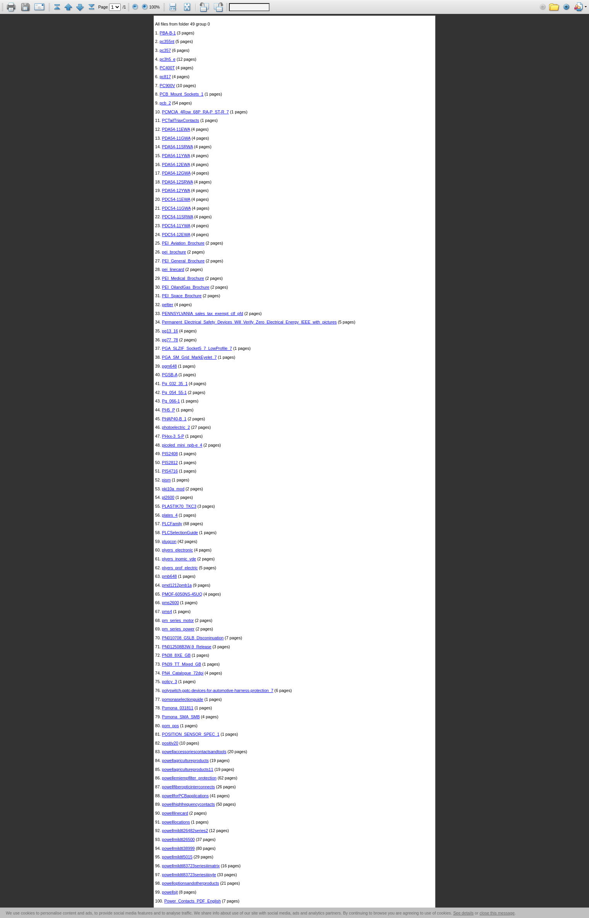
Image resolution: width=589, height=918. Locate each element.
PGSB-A (170, 374)
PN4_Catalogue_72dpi (182, 673)
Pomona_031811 (177, 708)
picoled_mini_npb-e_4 (182, 445)
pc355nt (167, 41)
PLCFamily (172, 523)
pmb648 (169, 576)
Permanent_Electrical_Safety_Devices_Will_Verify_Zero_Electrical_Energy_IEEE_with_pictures (249, 322)
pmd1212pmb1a (177, 585)
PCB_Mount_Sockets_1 (181, 94)
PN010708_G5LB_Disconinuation (193, 637)
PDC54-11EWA (176, 199)
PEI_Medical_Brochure (183, 278)
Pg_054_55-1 (174, 392)
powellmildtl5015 (177, 857)
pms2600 (170, 602)
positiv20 (170, 743)
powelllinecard (175, 813)
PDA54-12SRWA (177, 182)
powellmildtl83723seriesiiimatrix (191, 865)
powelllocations (176, 822)
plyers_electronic (177, 550)
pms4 (167, 611)
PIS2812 (170, 462)
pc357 (165, 50)
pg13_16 (170, 331)
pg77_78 (170, 339)
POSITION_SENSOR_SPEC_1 (191, 734)
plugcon (169, 541)
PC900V (167, 85)
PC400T (167, 67)
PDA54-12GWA (176, 173)
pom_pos (170, 725)
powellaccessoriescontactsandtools (194, 751)
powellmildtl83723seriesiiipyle (189, 874)
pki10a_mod (173, 488)
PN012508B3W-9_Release (187, 646)
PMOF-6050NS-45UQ (182, 594)
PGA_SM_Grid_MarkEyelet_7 (189, 357)
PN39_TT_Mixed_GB (181, 664)
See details (463, 913)
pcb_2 (165, 103)
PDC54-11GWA (176, 208)
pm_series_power (178, 629)
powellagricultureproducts (185, 760)
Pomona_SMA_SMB (181, 716)
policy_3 (169, 681)
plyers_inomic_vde (179, 559)
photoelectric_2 (176, 427)
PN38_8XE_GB (176, 655)
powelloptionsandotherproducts (190, 883)
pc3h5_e (168, 59)
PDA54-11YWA (176, 155)
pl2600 (168, 497)
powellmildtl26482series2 (185, 830)
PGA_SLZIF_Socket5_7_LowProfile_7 (197, 348)
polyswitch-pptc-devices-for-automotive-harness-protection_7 (217, 690)
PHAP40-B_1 (174, 418)
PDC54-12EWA (176, 234)
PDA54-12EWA (176, 164)
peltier (167, 304)
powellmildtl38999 (178, 848)
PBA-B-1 (168, 33)
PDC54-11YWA (176, 225)
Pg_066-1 (171, 401)
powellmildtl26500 (178, 839)
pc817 (165, 76)
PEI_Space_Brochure (181, 295)
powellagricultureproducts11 (187, 769)
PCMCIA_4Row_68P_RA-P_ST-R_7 (195, 112)
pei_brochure (174, 252)
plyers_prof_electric (180, 567)
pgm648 (169, 366)
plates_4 (170, 515)
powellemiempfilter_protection (189, 778)
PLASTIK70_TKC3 (179, 506)
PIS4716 (170, 471)
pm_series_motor (178, 620)
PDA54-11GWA (176, 138)
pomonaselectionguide (182, 699)
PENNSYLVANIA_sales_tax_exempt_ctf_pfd (202, 313)
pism (166, 480)
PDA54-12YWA (176, 190)
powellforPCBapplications (185, 795)
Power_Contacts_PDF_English (192, 901)
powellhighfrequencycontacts (188, 804)
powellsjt (170, 892)
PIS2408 (170, 453)
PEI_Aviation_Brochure (183, 243)
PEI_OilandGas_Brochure (186, 287)
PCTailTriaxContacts (180, 120)
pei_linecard (173, 269)
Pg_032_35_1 (175, 383)
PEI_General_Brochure (183, 261)
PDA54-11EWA (176, 129)
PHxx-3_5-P (173, 436)
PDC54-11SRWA (177, 216)
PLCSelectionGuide (180, 532)
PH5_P (168, 410)
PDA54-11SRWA (177, 146)
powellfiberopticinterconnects (188, 786)
